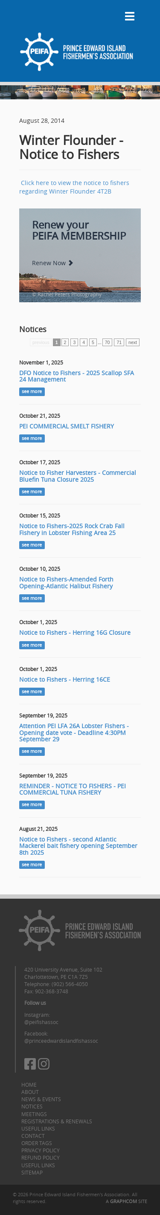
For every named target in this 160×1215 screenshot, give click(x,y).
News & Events (41, 1099)
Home (29, 1084)
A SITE (126, 1201)
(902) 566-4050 (70, 984)
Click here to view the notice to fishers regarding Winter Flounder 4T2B (74, 187)
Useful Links (38, 1128)
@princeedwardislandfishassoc (61, 1040)
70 (107, 342)
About (30, 1091)
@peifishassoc (41, 1021)
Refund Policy (40, 1157)
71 (119, 342)
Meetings (34, 1114)
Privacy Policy (40, 1150)
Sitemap (32, 1172)
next (132, 342)
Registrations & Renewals (56, 1121)
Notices (32, 1106)
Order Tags (36, 1143)
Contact (33, 1135)
